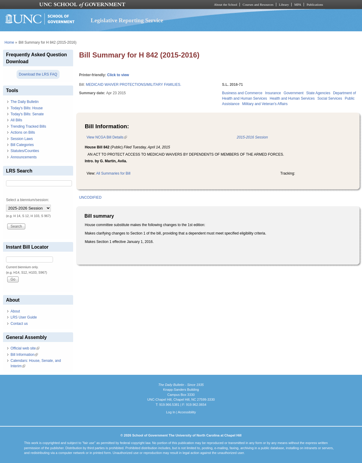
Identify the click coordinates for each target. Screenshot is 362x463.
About (15, 311)
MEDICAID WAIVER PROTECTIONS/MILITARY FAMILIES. (133, 84)
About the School (225, 4)
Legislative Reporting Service (127, 20)
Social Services (329, 98)
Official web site (25, 348)
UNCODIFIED (90, 197)
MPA (297, 4)
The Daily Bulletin (25, 102)
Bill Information (24, 355)
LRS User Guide (24, 317)
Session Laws (22, 139)
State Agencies (318, 93)
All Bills (16, 120)
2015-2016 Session (252, 137)
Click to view (118, 75)
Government (294, 93)
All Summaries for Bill (113, 173)
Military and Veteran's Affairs (265, 104)
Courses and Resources (258, 4)
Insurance (273, 93)
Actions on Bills (23, 132)
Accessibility (187, 412)
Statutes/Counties (25, 151)
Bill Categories (22, 145)
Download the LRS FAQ (38, 74)
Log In (170, 412)
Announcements (24, 157)
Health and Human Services (292, 98)
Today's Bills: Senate (27, 114)
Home (9, 42)
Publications (315, 4)
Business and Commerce (242, 93)
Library (284, 4)
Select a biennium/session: (27, 200)
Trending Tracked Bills (28, 126)
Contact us (19, 324)
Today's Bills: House (27, 108)
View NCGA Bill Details (107, 137)
